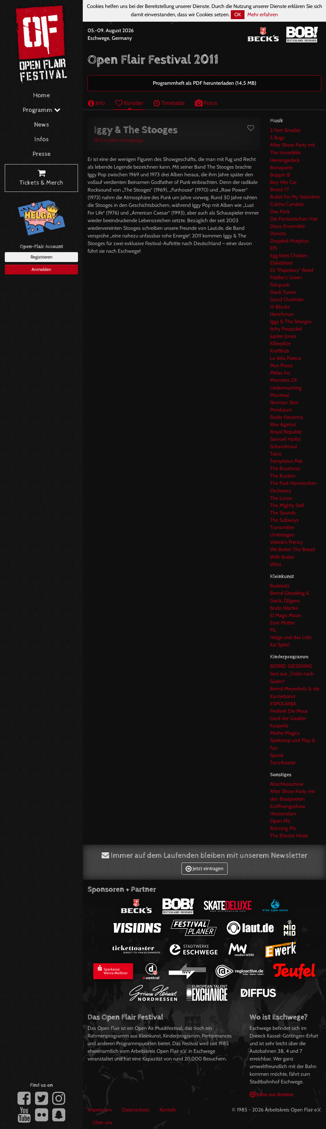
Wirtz (275, 564)
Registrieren (42, 257)
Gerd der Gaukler (288, 718)
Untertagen (282, 535)
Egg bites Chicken (289, 255)
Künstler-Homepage (118, 140)
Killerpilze (280, 343)
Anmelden (41, 269)
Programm (41, 110)
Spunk (276, 755)
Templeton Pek (286, 461)
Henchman (282, 314)
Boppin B (280, 175)
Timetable (169, 102)
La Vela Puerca (285, 358)
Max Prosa (281, 365)
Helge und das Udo (291, 637)
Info (96, 102)
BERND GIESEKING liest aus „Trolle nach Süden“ (292, 673)
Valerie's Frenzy (286, 542)
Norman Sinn (284, 402)
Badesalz (280, 586)
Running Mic (283, 828)
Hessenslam (283, 814)
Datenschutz (135, 1110)
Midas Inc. (280, 373)
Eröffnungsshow (287, 806)
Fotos (206, 102)
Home (41, 95)
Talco (275, 454)
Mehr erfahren (262, 14)
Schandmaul (283, 446)
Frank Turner (283, 292)
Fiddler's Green (286, 277)
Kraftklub (279, 351)
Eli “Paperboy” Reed (291, 270)
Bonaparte (281, 167)
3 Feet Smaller (285, 130)
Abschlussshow (286, 784)
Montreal (279, 395)
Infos (41, 139)
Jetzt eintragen (204, 868)
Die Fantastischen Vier (294, 219)
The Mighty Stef (287, 505)
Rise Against (283, 424)
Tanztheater (283, 763)
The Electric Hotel (289, 836)
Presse (41, 154)
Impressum (100, 1110)
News (41, 124)
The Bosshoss (285, 468)
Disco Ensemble (287, 226)
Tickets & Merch (41, 178)
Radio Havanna (286, 417)
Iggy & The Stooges (291, 321)
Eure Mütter (282, 623)
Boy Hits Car (283, 182)
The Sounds (283, 513)
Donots (278, 233)
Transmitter (282, 527)
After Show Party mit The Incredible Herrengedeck (292, 152)
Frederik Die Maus (289, 711)
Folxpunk (279, 285)
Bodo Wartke (284, 608)
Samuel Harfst (285, 439)
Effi (273, 248)
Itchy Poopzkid (286, 329)
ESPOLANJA (283, 704)
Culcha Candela (287, 204)
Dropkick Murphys (289, 241)
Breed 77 (279, 189)
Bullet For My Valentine (295, 197)
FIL (273, 630)
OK (237, 14)
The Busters (282, 476)
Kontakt (167, 1110)
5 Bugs (277, 138)
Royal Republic (286, 432)
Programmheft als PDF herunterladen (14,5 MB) (204, 83)
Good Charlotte (286, 299)
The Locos (281, 498)
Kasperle (279, 726)
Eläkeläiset (281, 263)
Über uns (102, 1122)
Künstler (129, 102)
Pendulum (281, 410)
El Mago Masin (285, 615)
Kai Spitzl (280, 645)
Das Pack (280, 211)
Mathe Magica (285, 733)
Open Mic (280, 821)
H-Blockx (280, 307)
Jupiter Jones (283, 336)
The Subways (284, 520)
